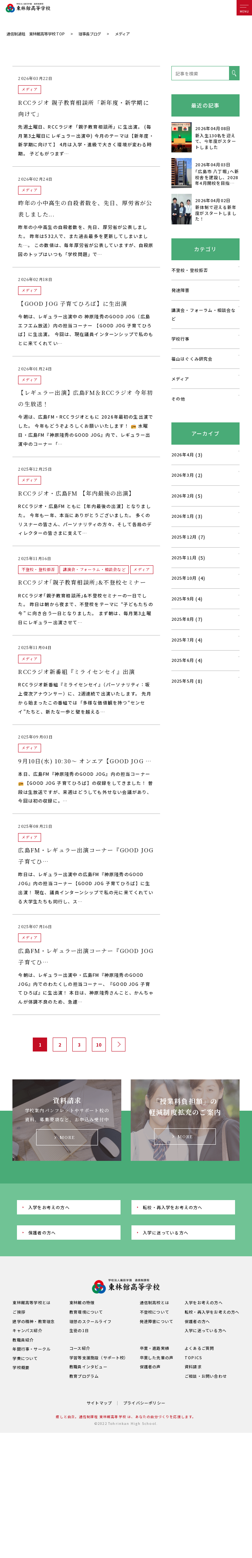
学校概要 (20, 1439)
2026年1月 (182, 588)
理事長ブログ (89, 105)
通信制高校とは (154, 1374)
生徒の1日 (79, 1402)
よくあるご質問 (199, 1420)
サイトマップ (99, 1474)
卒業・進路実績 (154, 1420)
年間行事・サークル (31, 1420)
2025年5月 (182, 752)
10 (98, 1116)
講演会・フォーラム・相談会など (203, 386)
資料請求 (193, 1438)
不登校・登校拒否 (189, 342)
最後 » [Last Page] (135, 1116)
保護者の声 (150, 1438)
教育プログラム (84, 1448)
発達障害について (157, 1393)
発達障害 (180, 362)
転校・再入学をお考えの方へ (172, 1279)
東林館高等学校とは (31, 1374)
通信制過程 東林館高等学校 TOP (35, 105)
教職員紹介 (23, 1411)
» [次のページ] (117, 1116)
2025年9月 (182, 670)
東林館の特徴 (82, 1374)
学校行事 (180, 410)
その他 (178, 470)
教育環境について (86, 1383)
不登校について (154, 1383)
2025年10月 (184, 649)
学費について (25, 1430)
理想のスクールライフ (90, 1393)
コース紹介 (79, 1420)
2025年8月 (182, 691)
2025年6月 (182, 732)
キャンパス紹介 (27, 1402)
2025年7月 (182, 711)
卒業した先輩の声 (157, 1429)
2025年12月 (184, 608)
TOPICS (193, 1429)
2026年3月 (182, 546)
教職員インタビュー (88, 1438)
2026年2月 (182, 567)
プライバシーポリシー (144, 1474)
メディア (180, 450)
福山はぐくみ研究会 (192, 430)
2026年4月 (182, 526)
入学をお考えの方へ (49, 1279)
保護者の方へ (42, 1304)
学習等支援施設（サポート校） (98, 1429)
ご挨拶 (18, 1383)
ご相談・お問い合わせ (206, 1448)
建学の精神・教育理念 (33, 1393)
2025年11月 (184, 629)
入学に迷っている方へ (165, 1304)
